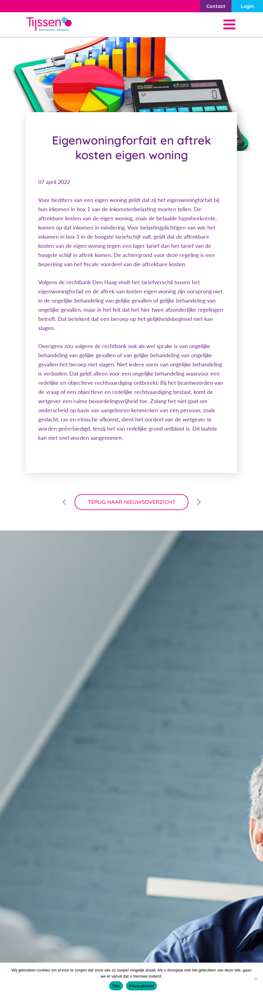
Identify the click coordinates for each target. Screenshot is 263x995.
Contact (215, 6)
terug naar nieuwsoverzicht (132, 501)
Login (247, 6)
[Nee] (255, 979)
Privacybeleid (141, 986)
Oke (116, 986)
